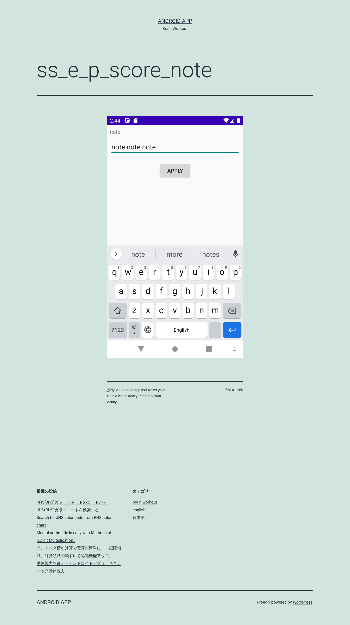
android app (175, 21)
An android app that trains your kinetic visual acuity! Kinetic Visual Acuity (136, 396)
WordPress (302, 602)
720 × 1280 (234, 390)
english (139, 510)
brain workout (145, 502)
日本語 (139, 517)
